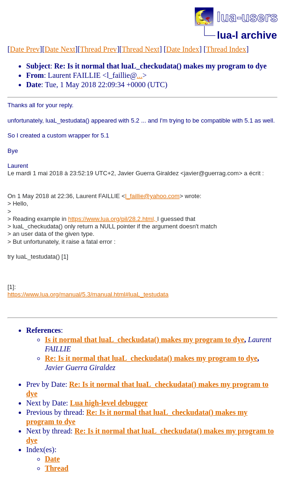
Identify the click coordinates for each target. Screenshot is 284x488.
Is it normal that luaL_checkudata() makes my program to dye (144, 340)
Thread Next (140, 49)
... (139, 75)
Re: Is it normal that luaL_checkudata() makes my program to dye (151, 358)
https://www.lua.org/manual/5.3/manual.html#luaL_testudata (88, 294)
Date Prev (25, 49)
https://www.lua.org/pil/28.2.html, (112, 218)
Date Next (60, 49)
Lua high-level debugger (109, 403)
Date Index (182, 49)
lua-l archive (247, 35)
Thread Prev (98, 49)
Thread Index (226, 49)
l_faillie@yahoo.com (152, 195)
